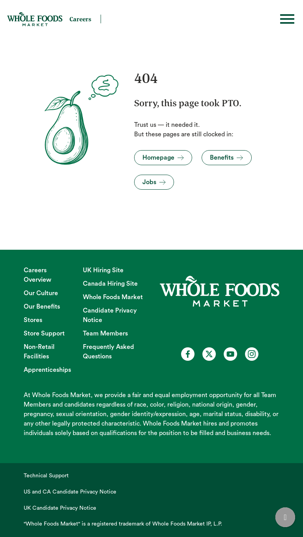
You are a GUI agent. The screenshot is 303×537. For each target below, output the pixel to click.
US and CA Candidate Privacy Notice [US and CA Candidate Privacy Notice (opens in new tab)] (70, 492)
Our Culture (41, 293)
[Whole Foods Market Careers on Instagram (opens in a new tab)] (251, 354)
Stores (33, 320)
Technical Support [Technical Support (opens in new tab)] (46, 476)
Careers (80, 19)
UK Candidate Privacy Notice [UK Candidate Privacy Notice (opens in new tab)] (60, 508)
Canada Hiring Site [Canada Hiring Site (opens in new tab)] (110, 284)
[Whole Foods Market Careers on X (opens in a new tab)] (209, 354)
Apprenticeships (47, 370)
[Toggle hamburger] (287, 18)
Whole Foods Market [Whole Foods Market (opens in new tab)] (113, 297)
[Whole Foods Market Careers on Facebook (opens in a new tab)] (188, 354)
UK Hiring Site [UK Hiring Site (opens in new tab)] (103, 270)
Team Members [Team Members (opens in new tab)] (105, 333)
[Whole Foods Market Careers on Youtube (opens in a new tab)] (230, 354)
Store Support (44, 333)
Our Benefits (42, 306)
